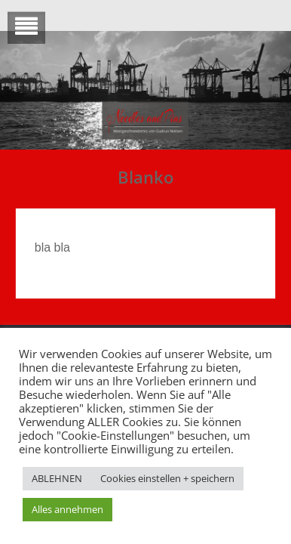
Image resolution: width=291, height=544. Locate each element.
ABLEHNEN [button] (57, 478)
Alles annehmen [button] (67, 509)
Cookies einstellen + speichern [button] (167, 478)
